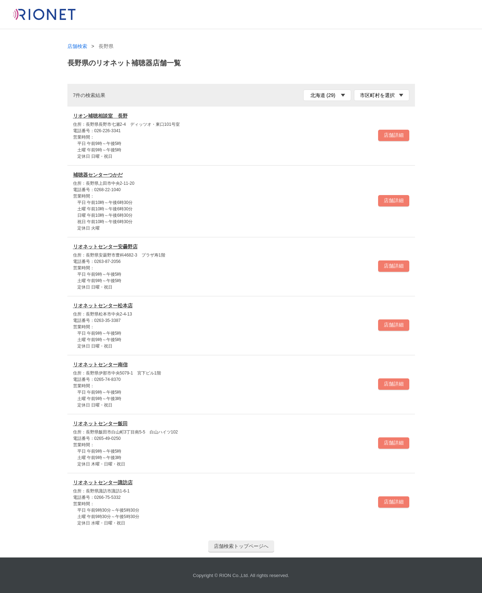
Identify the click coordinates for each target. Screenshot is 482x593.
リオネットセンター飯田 (100, 423)
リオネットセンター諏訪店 (103, 482)
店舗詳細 (394, 135)
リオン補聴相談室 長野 (100, 116)
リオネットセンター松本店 (103, 305)
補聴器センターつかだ (98, 175)
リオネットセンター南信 (100, 364)
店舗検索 (77, 46)
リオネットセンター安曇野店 (105, 246)
